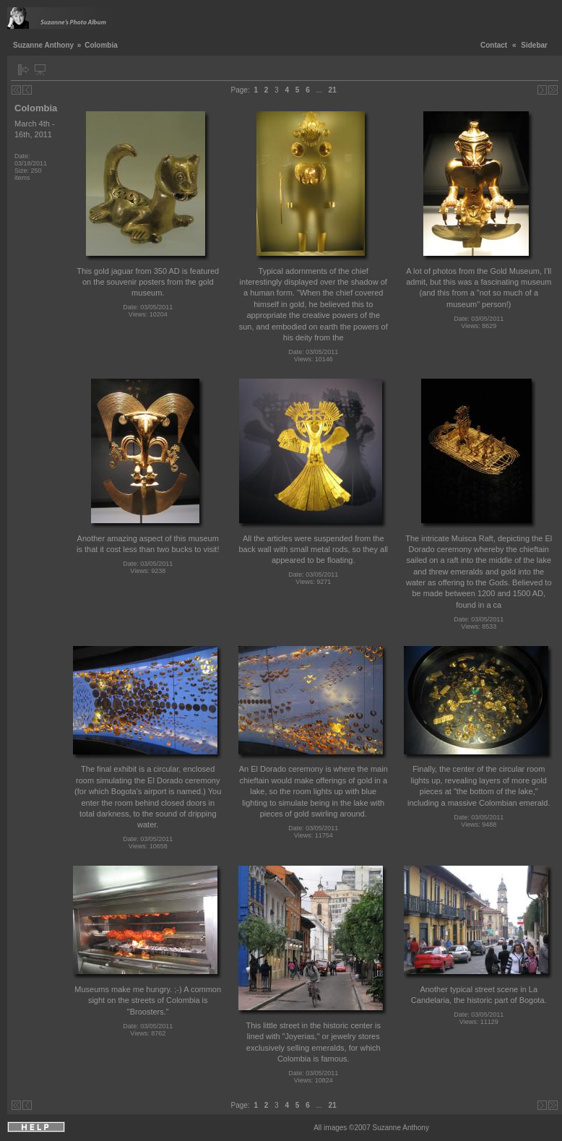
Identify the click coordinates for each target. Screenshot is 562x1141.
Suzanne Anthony (43, 45)
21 (333, 90)
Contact (493, 45)
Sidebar (534, 45)
